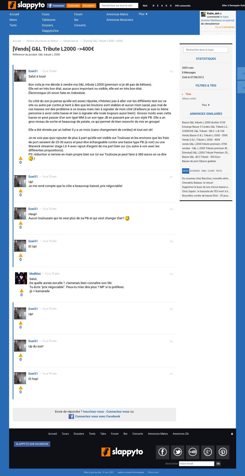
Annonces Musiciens (119, 20)
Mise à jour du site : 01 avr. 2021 (99, 472)
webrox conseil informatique (131, 472)
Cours (46, 14)
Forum (78, 14)
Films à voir (153, 472)
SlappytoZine (50, 31)
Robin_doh (213, 13)
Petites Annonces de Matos (42, 41)
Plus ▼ (206, 105)
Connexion (58, 5)
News (13, 20)
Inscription (89, 5)
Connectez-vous (118, 411)
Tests (13, 25)
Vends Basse (70, 41)
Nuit (145, 5)
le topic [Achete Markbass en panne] (217, 18)
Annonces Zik (181, 433)
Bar (76, 20)
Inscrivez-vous (93, 411)
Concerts (80, 25)
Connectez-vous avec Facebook (94, 416)
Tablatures (49, 20)
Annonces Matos (117, 14)
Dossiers (47, 25)
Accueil (14, 14)
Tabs (203, 171)
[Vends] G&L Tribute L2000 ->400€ (103, 41)
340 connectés (182, 5)
